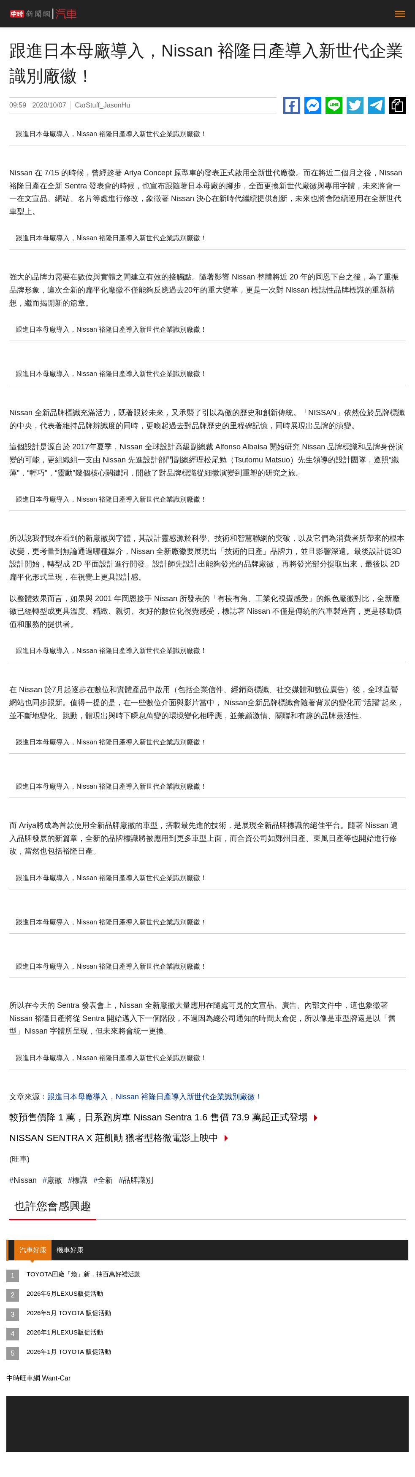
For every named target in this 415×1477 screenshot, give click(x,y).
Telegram (376, 105)
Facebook (291, 105)
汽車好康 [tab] (32, 1250)
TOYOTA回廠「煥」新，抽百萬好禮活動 (84, 1274)
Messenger (312, 105)
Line (333, 105)
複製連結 (397, 105)
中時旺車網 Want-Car (38, 1378)
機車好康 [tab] (70, 1250)
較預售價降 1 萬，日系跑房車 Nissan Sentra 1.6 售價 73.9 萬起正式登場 (158, 1117)
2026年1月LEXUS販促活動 (65, 1332)
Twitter (355, 105)
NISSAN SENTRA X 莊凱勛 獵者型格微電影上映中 (113, 1138)
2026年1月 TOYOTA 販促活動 (69, 1351)
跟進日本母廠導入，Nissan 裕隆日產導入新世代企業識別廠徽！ (155, 1097)
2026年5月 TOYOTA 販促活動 (69, 1312)
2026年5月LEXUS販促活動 (65, 1293)
